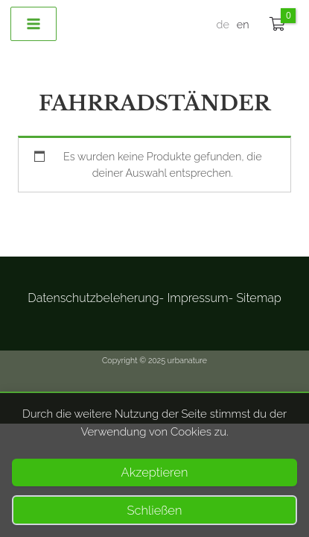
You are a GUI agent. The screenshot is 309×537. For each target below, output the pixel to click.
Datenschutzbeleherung (93, 298)
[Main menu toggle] (33, 24)
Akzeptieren (154, 472)
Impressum (197, 298)
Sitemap (258, 298)
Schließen (154, 510)
